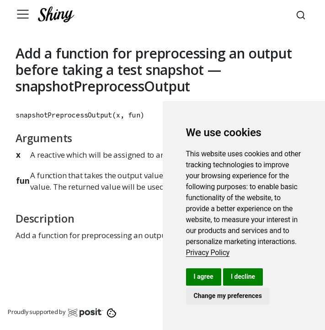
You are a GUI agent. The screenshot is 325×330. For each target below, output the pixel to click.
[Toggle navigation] (23, 14)
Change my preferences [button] (228, 295)
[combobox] (302, 14)
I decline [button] (243, 276)
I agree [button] (203, 276)
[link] (208, 252)
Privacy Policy (208, 252)
